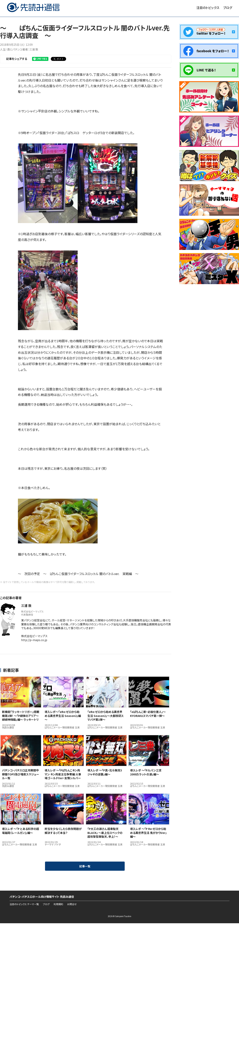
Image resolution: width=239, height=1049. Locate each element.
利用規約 (58, 904)
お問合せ (72, 904)
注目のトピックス (207, 7)
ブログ (227, 7)
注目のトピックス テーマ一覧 (24, 904)
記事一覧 (84, 866)
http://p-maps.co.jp (34, 640)
